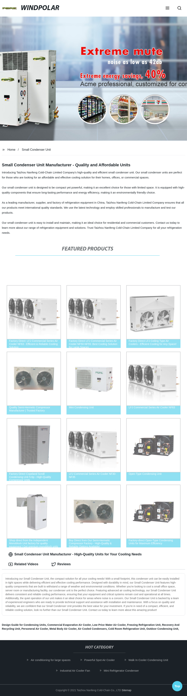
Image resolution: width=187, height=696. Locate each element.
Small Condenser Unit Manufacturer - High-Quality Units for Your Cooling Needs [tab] (75, 554)
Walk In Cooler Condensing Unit (150, 660)
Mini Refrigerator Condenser (123, 670)
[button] (167, 8)
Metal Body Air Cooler (63, 628)
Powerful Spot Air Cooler (101, 660)
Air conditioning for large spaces (53, 660)
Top (177, 686)
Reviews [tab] (61, 564)
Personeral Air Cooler (34, 628)
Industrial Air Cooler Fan (77, 670)
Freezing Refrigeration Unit (144, 624)
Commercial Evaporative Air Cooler (69, 624)
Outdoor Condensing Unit (162, 628)
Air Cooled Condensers (92, 628)
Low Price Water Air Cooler (109, 624)
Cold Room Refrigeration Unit (126, 628)
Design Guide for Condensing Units (24, 624)
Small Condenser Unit (36, 149)
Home (11, 149)
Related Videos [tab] (23, 564)
